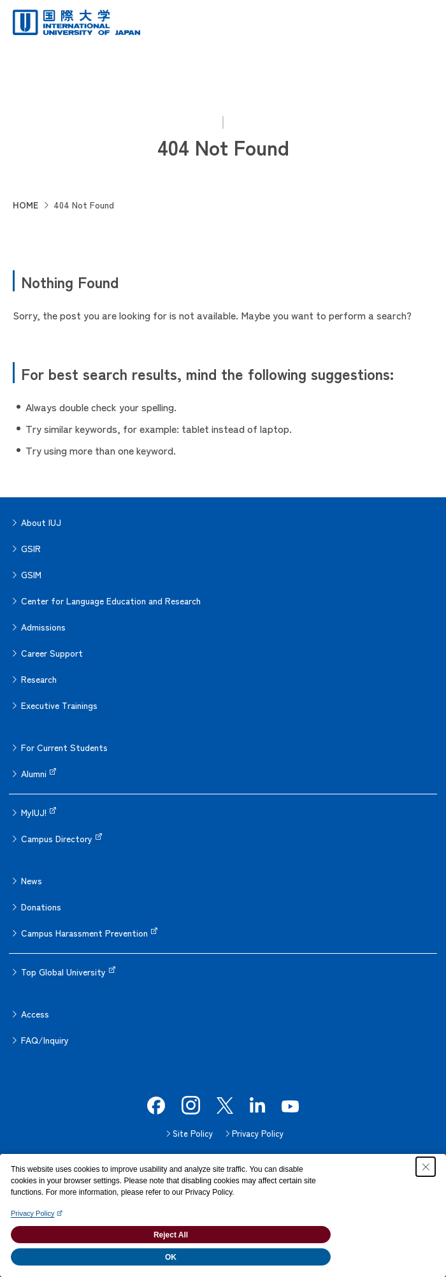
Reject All (171, 1234)
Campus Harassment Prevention (84, 932)
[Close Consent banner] (425, 1166)
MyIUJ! (34, 812)
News (31, 880)
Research (39, 679)
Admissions (43, 626)
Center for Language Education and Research (111, 600)
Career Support (52, 652)
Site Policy (193, 1133)
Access (35, 1013)
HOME (25, 204)
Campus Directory (56, 838)
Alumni (34, 773)
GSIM (31, 574)
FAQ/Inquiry (45, 1039)
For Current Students (64, 747)
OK (170, 1257)
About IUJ (41, 522)
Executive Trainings (59, 705)
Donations (41, 906)
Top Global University (63, 971)
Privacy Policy (258, 1133)
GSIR (31, 548)
